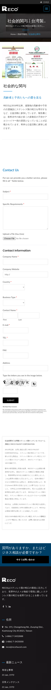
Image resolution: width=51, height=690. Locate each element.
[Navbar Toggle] (46, 8)
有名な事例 (7, 669)
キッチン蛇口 (27, 516)
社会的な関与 (34, 34)
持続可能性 (22, 34)
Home (13, 34)
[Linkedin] (10, 606)
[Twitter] (6, 606)
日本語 (46, 2)
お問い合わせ (33, 520)
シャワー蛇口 (11, 520)
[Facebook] (3, 606)
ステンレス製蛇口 (39, 516)
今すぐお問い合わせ (25, 559)
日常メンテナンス (10, 682)
